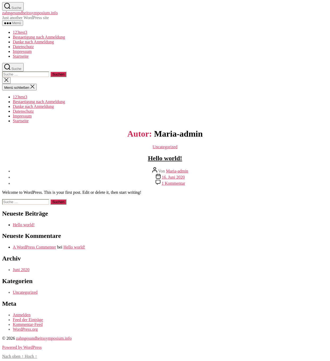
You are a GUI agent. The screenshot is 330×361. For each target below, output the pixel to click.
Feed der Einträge (28, 319)
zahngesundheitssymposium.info (30, 13)
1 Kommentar (173, 183)
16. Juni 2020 (173, 177)
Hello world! (165, 158)
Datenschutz (23, 46)
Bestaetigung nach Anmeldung (39, 37)
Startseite (21, 56)
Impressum (22, 51)
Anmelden (22, 315)
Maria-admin (177, 171)
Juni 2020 (21, 269)
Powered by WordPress (22, 347)
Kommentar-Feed (28, 324)
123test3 (20, 32)
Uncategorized (165, 147)
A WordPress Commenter (34, 247)
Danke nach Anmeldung (33, 42)
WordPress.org (25, 329)
